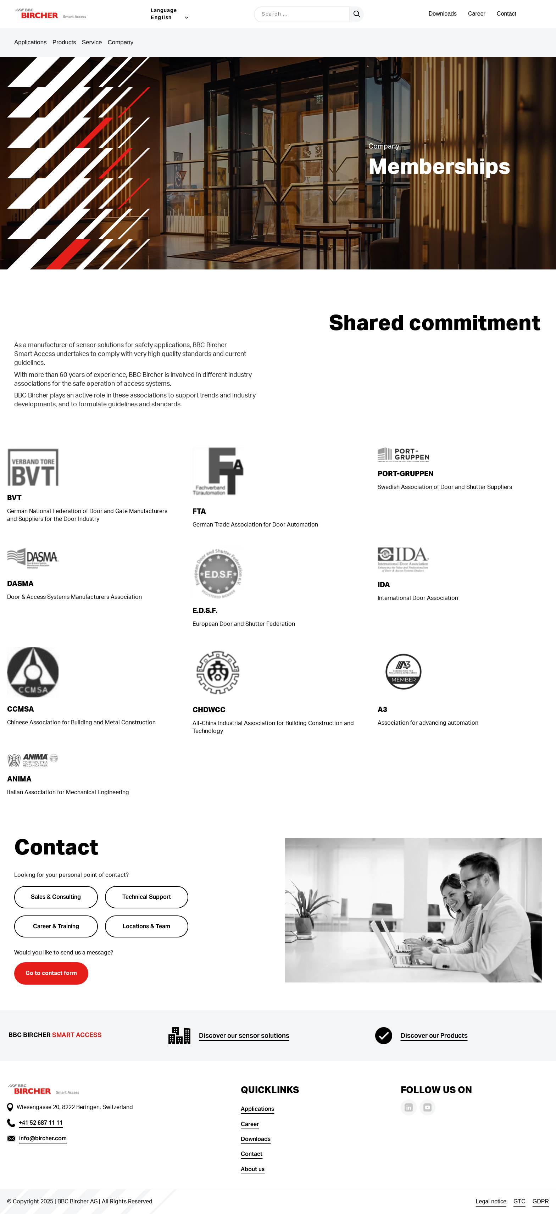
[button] (59, 14)
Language (164, 10)
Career (476, 14)
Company (120, 42)
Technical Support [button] (146, 897)
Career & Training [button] (56, 926)
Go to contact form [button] (51, 973)
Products (64, 42)
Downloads (443, 14)
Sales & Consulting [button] (56, 897)
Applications (30, 42)
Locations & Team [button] (146, 926)
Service (92, 42)
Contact (506, 14)
